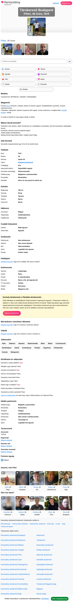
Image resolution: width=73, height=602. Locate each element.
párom (8, 106)
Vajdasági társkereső (44, 569)
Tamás (35, 487)
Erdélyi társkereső (43, 550)
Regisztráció (66, 3)
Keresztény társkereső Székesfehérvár (15, 574)
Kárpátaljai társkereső (45, 564)
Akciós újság (41, 594)
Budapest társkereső (25, 162)
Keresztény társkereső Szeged (12, 550)
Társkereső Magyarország (46, 584)
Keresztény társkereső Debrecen (13, 540)
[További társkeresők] (69, 480)
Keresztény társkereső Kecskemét (13, 569)
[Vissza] (4, 480)
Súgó (63, 524)
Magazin (40, 589)
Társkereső (41, 540)
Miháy (21, 487)
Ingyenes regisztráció (12, 313)
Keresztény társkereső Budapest (13, 535)
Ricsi (65, 512)
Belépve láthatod (6, 440)
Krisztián (7, 512)
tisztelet (64, 110)
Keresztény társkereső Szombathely (14, 584)
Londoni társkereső (44, 579)
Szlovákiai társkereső (45, 574)
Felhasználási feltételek (20, 524)
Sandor (21, 512)
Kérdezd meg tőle (7, 261)
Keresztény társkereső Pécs (11, 555)
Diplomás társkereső (44, 555)
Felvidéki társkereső (44, 560)
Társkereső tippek (7, 526)
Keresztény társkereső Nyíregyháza (14, 564)
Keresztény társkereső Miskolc (12, 545)
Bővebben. (45, 599)
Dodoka (36, 512)
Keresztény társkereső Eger (11, 594)
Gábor (50, 487)
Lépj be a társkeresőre (8, 395)
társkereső (40, 535)
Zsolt (6, 487)
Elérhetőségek (5, 524)
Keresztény (10, 3)
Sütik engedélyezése (59, 599)
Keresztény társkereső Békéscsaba (14, 589)
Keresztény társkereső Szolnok (12, 579)
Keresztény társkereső (45, 545)
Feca (65, 487)
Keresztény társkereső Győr (11, 560)
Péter (50, 512)
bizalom (3, 112)
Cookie (58, 524)
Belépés (56, 3)
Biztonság (50, 524)
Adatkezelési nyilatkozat (38, 524)
